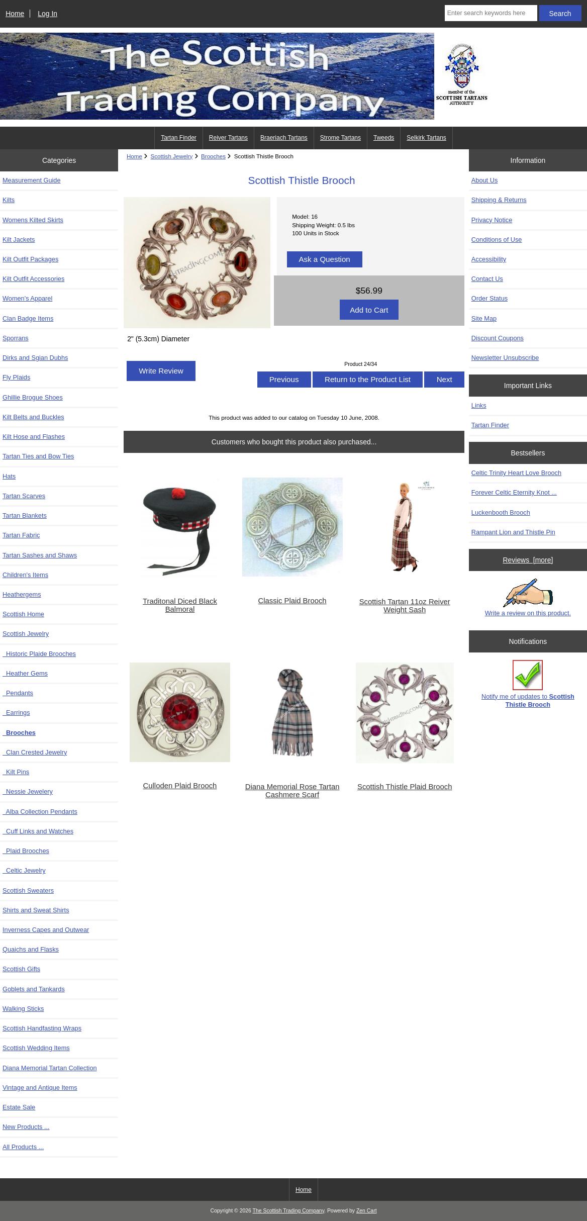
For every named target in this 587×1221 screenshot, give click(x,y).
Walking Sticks (23, 1008)
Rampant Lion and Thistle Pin (513, 532)
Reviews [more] (528, 560)
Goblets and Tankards (34, 989)
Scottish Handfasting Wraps (42, 1028)
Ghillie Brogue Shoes (33, 397)
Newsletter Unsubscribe (505, 357)
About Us (484, 180)
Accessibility (488, 259)
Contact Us (487, 279)
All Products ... (23, 1147)
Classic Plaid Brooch (292, 601)
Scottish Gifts (21, 969)
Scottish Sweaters (28, 890)
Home (15, 14)
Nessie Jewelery (28, 791)
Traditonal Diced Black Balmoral (180, 605)
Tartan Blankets (25, 515)
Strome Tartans (340, 137)
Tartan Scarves (24, 496)
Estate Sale (19, 1107)
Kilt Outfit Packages (30, 259)
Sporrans (16, 338)
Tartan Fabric (21, 535)
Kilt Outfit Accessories (33, 279)
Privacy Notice (491, 220)
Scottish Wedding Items (36, 1048)
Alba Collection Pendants (40, 811)
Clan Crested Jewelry (35, 752)
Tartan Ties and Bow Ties (38, 456)
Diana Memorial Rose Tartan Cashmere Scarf (292, 791)
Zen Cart (366, 1210)
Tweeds (383, 137)
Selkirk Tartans (426, 137)
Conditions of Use (496, 239)
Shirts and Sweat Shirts (36, 910)
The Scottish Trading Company (289, 1210)
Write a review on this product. (528, 598)
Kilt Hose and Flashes (34, 436)
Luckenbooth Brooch (500, 512)
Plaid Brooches (26, 851)
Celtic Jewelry (24, 870)
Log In (47, 14)
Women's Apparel (27, 298)
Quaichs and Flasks (31, 949)
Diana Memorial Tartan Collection (50, 1068)
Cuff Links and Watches (38, 831)
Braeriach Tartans (284, 137)
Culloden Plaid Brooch (180, 786)
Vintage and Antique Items (40, 1087)
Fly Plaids (16, 377)
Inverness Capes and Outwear (46, 929)
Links (478, 405)
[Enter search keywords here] (491, 13)
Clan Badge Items (28, 318)
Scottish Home (23, 614)
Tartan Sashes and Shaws (40, 555)
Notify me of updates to (527, 684)
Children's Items (25, 575)
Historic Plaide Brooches (39, 654)
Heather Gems (25, 673)
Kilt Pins (16, 772)
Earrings (16, 712)
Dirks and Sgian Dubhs (35, 357)
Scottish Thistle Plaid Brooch (404, 787)
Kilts (9, 200)
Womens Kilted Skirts (33, 220)
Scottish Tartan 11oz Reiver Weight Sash (404, 606)
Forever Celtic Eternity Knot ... (514, 492)
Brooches (213, 156)
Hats (9, 476)
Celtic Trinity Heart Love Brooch (516, 473)
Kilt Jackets (19, 239)
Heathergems (22, 594)
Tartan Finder (179, 137)
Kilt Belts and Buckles (33, 417)
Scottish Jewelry (172, 156)
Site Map (484, 318)
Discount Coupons (497, 338)
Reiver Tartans (228, 137)
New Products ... (26, 1127)
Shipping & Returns (499, 200)
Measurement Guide (32, 180)
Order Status (489, 298)
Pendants (18, 693)
